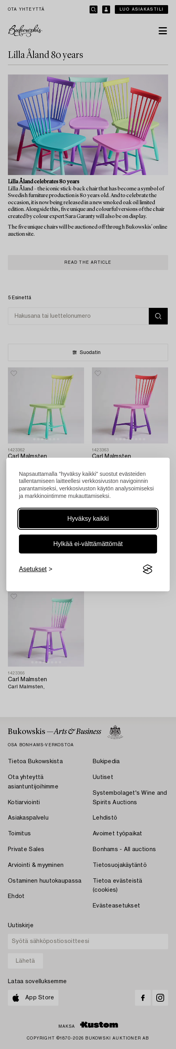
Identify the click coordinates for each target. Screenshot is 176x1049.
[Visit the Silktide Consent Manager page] (147, 569)
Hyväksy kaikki (88, 518)
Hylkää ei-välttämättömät (88, 543)
